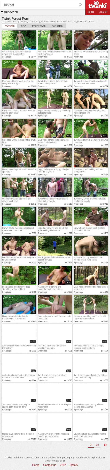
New (23, 26)
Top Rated (57, 26)
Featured (10, 26)
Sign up (103, 12)
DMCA (74, 465)
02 (97, 444)
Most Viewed (39, 26)
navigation (11, 12)
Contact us (49, 465)
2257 (63, 465)
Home (36, 465)
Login (91, 12)
